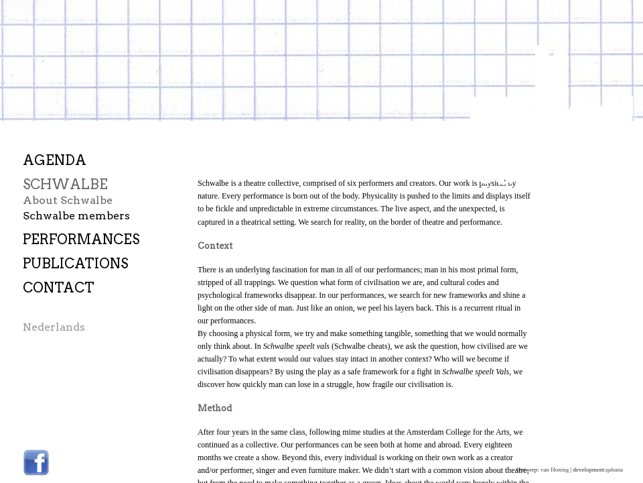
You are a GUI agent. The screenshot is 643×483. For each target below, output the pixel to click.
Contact (58, 288)
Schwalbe (65, 185)
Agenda (54, 161)
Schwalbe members (76, 215)
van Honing (555, 469)
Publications (75, 264)
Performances (81, 240)
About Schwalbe (68, 200)
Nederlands (54, 327)
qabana (614, 469)
